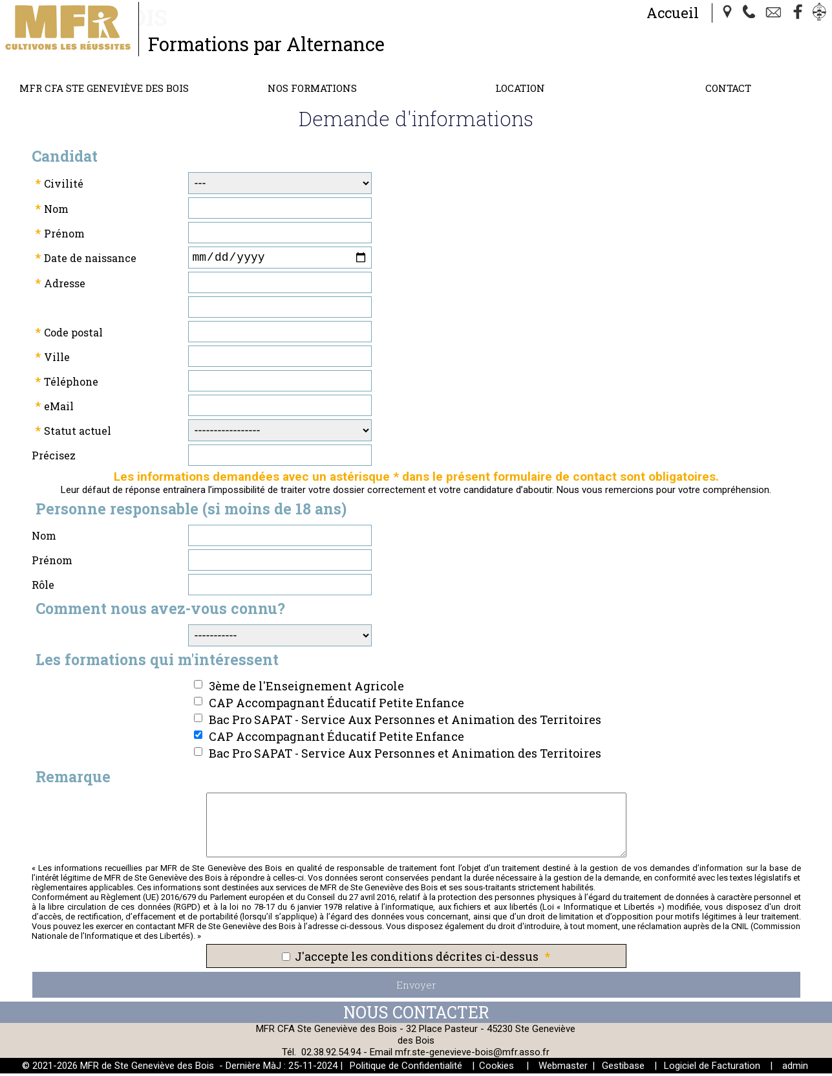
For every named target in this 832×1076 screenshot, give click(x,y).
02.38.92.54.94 (331, 1054)
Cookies (496, 1068)
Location (520, 88)
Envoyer (416, 987)
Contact (728, 88)
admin (795, 1068)
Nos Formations (312, 88)
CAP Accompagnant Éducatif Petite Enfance (336, 705)
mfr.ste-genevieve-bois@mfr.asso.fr (472, 1054)
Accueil (672, 12)
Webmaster (563, 1068)
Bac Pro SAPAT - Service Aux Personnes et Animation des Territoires (405, 722)
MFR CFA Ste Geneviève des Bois (104, 88)
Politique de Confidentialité (406, 1068)
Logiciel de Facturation (712, 1068)
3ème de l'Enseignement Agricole (306, 688)
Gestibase (623, 1068)
